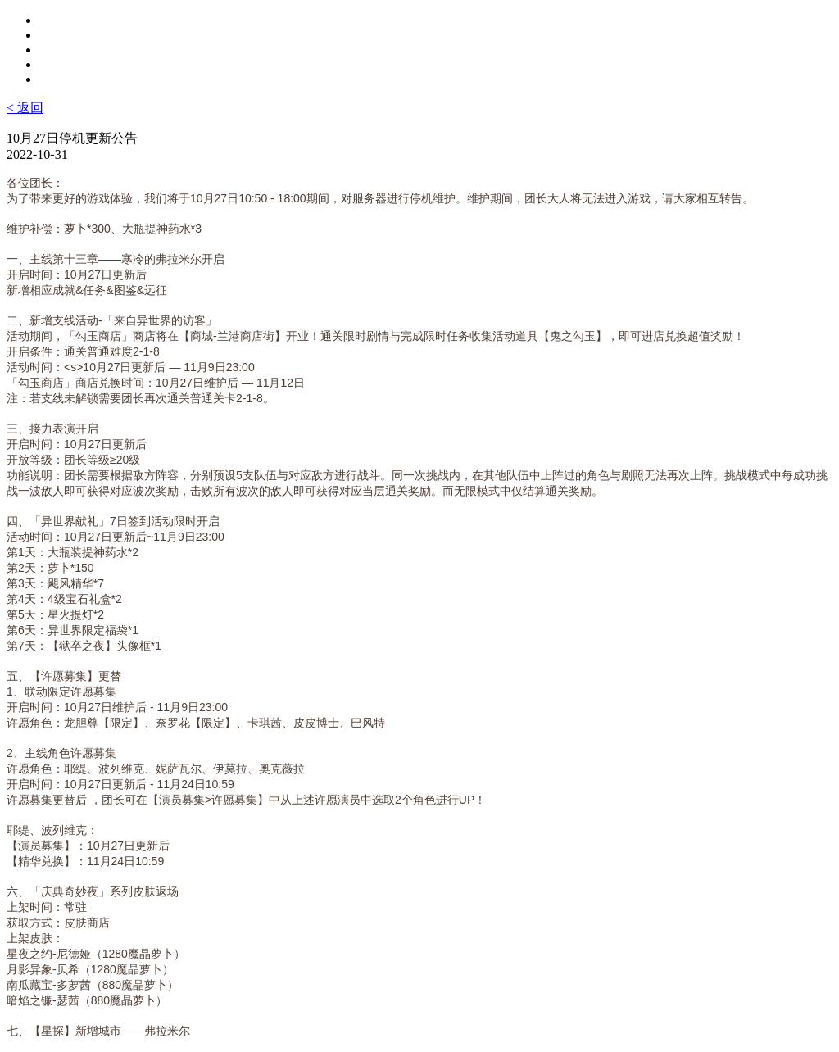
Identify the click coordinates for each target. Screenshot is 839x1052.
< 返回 (25, 108)
